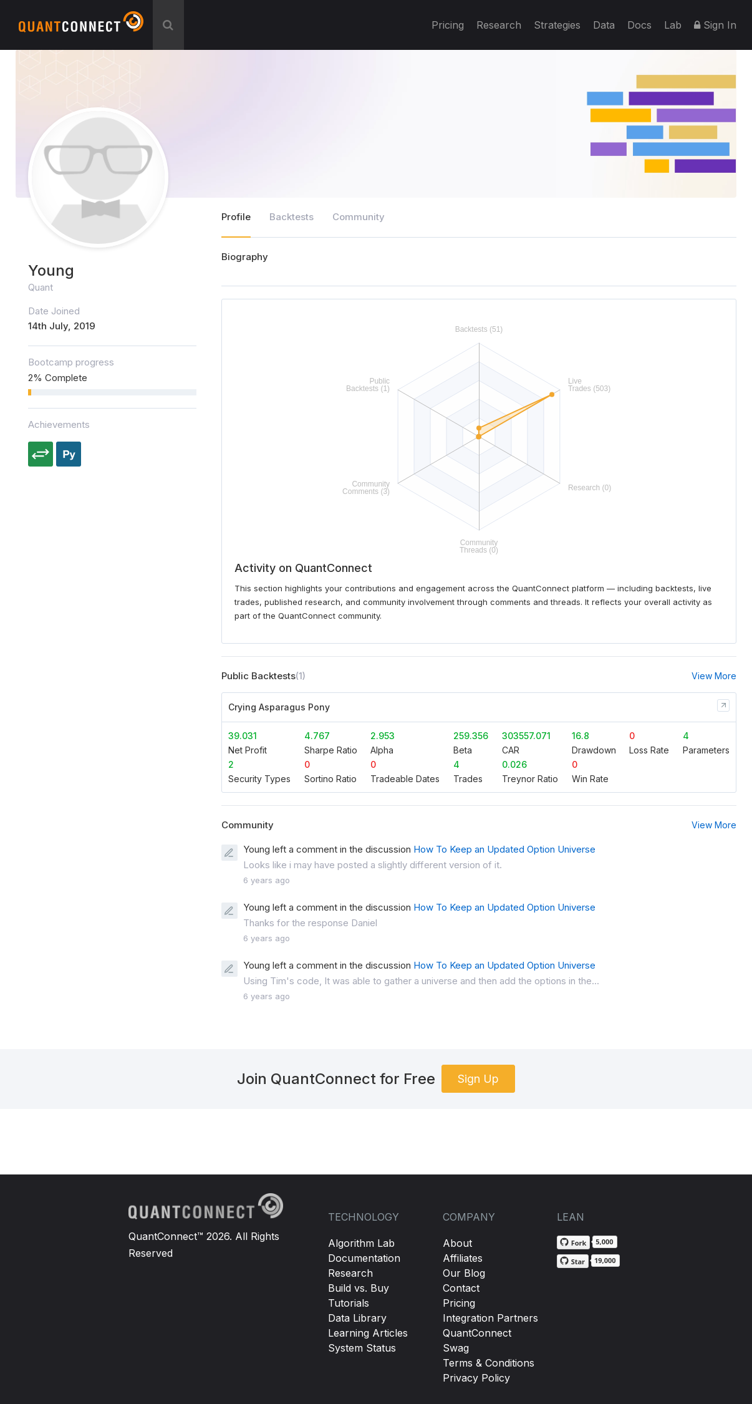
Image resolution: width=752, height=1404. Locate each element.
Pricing (447, 25)
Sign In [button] (715, 25)
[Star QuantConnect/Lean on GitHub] (573, 1261)
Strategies (557, 25)
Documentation (364, 1258)
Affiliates (463, 1258)
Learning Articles (368, 1333)
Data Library (357, 1318)
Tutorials (348, 1303)
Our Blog (464, 1273)
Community (358, 217)
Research (498, 25)
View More (714, 676)
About (457, 1243)
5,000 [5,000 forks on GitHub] (604, 1241)
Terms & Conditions (488, 1363)
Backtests (291, 217)
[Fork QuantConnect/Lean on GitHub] (574, 1242)
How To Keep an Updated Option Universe (504, 849)
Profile (236, 217)
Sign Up (478, 1078)
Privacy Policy (476, 1378)
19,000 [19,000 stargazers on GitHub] (605, 1260)
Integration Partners (490, 1318)
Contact (461, 1288)
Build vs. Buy (358, 1288)
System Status (362, 1348)
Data (604, 25)
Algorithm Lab (361, 1243)
